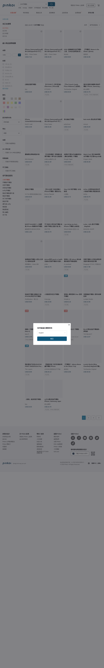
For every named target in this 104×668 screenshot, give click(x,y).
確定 (52, 339)
